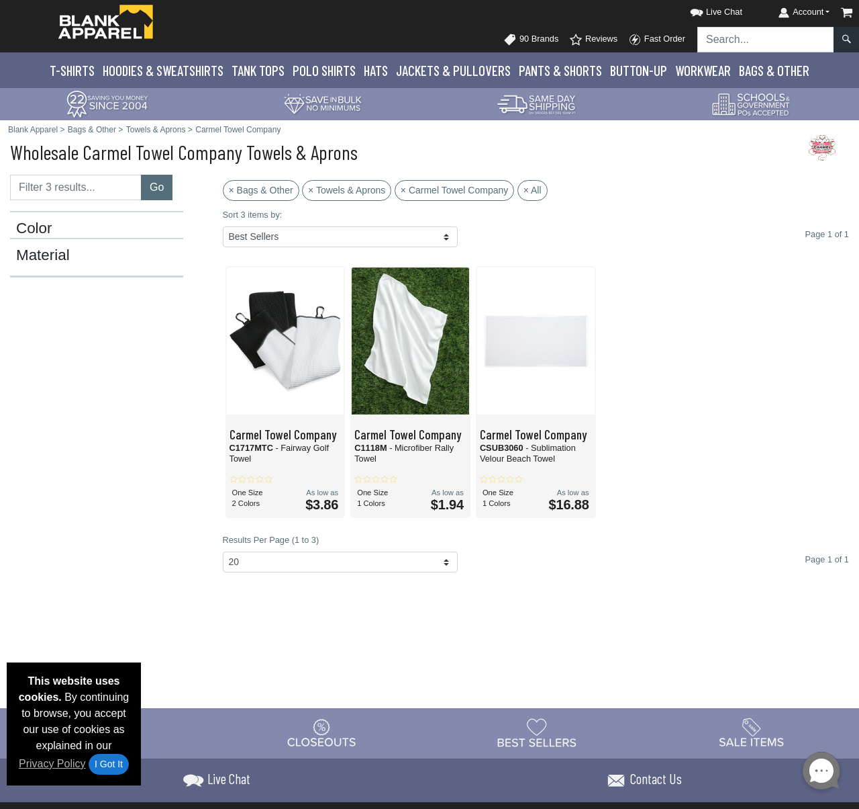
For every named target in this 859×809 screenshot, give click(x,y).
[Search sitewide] (765, 39)
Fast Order (656, 39)
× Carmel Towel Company (454, 190)
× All (532, 190)
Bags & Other (774, 70)
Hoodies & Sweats (163, 70)
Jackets (453, 70)
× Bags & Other (261, 190)
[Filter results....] (76, 187)
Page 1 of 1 (827, 559)
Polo (324, 70)
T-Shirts (72, 70)
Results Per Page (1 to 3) (271, 540)
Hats (376, 70)
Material (43, 255)
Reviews (593, 39)
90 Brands (530, 39)
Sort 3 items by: (253, 215)
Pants (560, 70)
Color (34, 228)
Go (157, 187)
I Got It (109, 764)
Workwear (703, 70)
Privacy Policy (52, 763)
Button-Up (638, 70)
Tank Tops (258, 70)
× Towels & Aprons (346, 190)
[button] (704, 9)
